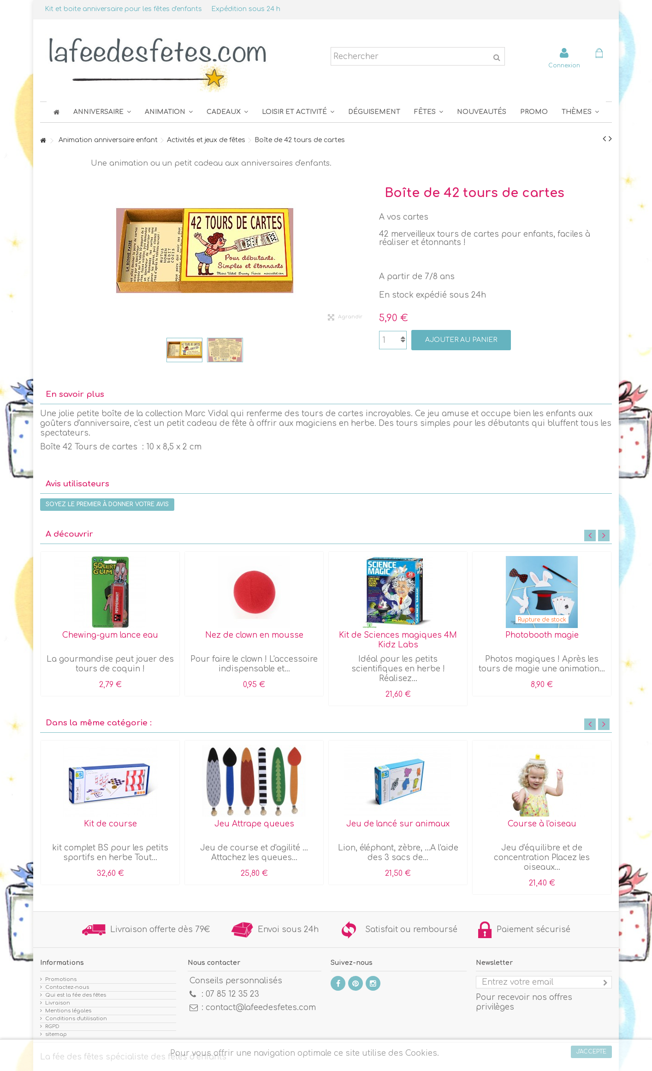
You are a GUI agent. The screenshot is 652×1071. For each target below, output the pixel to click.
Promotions (61, 979)
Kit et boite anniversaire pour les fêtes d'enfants (123, 9)
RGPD (52, 1026)
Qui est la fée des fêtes (75, 995)
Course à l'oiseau (542, 824)
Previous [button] (590, 535)
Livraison (57, 1003)
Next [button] (604, 535)
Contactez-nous (67, 987)
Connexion (564, 65)
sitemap (56, 1034)
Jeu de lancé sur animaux (398, 824)
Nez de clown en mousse (254, 635)
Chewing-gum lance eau (110, 635)
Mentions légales (68, 1011)
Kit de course (110, 824)
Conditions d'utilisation (76, 1018)
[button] (428, 112)
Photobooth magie (542, 635)
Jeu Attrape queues (254, 824)
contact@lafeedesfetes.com (261, 1007)
